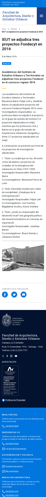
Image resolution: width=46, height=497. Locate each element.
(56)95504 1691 (12, 491)
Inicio (4, 29)
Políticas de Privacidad (13, 400)
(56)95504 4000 (12, 426)
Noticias (14, 29)
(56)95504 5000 (12, 444)
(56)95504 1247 (12, 495)
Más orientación (12, 471)
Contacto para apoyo (14, 466)
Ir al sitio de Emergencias (15, 449)
